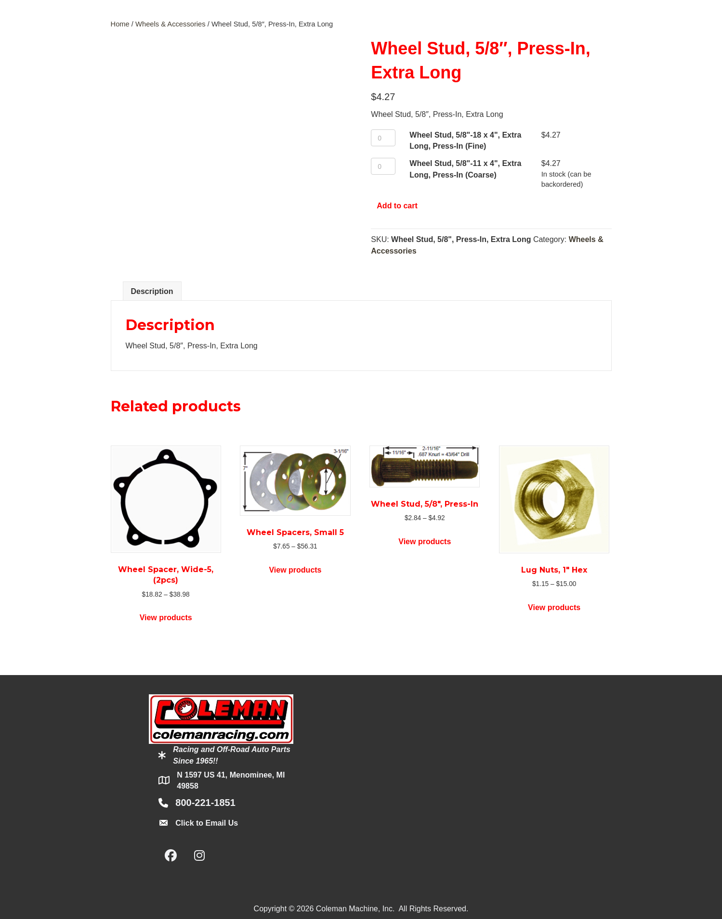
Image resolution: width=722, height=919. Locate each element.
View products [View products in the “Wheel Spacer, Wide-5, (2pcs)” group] (166, 617)
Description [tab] (152, 291)
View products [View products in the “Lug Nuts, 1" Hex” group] (554, 607)
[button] (170, 856)
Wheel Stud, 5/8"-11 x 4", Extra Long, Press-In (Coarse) (465, 169)
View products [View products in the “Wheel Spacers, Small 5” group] (295, 570)
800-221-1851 (205, 802)
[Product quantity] (383, 137)
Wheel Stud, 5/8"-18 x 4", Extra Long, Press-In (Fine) (465, 140)
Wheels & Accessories (170, 24)
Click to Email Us (206, 823)
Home (120, 24)
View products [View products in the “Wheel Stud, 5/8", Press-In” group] (424, 541)
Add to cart (397, 206)
